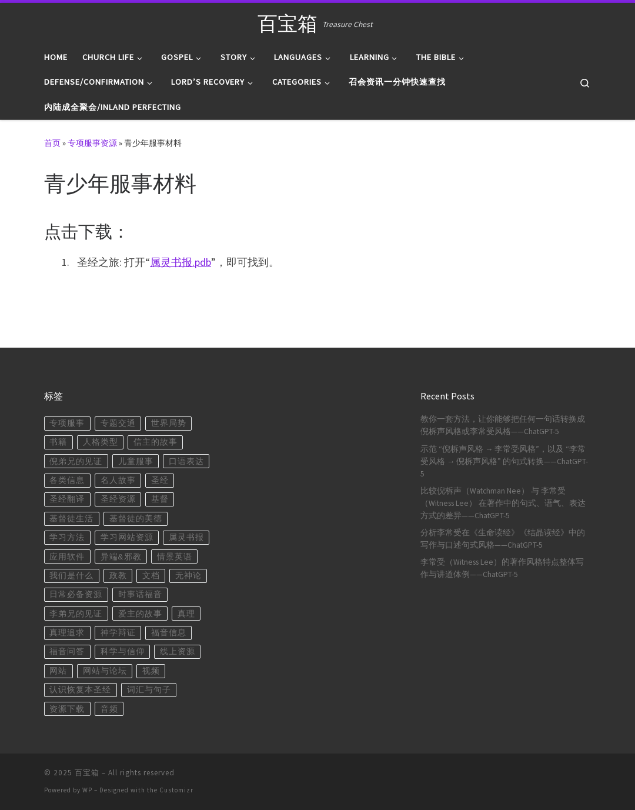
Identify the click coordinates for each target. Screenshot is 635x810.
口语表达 (186, 461)
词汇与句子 (149, 689)
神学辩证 (118, 632)
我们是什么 (71, 575)
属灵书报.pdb (180, 262)
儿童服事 (135, 461)
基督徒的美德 (135, 518)
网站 (58, 670)
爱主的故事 (140, 613)
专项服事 (67, 423)
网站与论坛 (105, 670)
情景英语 (174, 556)
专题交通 (118, 423)
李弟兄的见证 (75, 613)
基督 (160, 499)
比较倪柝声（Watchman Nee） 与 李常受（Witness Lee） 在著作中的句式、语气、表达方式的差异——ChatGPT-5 (503, 503)
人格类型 (100, 442)
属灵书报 (186, 537)
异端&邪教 (121, 556)
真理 (186, 613)
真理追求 (67, 632)
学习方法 (67, 537)
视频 (151, 670)
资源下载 (67, 709)
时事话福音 (140, 594)
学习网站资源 (127, 537)
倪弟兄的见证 (75, 461)
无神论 (188, 575)
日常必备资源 (75, 594)
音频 (109, 709)
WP (87, 790)
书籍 (58, 442)
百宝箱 (87, 773)
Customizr (176, 790)
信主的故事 (155, 442)
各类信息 (67, 480)
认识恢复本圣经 (80, 689)
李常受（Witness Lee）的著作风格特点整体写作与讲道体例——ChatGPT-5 (502, 568)
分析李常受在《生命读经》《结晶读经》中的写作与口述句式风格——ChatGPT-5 (502, 539)
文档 (151, 575)
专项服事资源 (92, 143)
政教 (118, 575)
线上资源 (177, 651)
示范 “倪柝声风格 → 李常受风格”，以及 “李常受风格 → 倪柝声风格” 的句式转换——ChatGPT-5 (504, 461)
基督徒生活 (71, 518)
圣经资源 (118, 499)
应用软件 (67, 556)
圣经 (160, 480)
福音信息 (168, 632)
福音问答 (67, 651)
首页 (52, 143)
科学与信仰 (123, 651)
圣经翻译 (67, 499)
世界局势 (168, 423)
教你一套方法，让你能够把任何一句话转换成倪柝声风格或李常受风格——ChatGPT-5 (502, 425)
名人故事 (118, 480)
